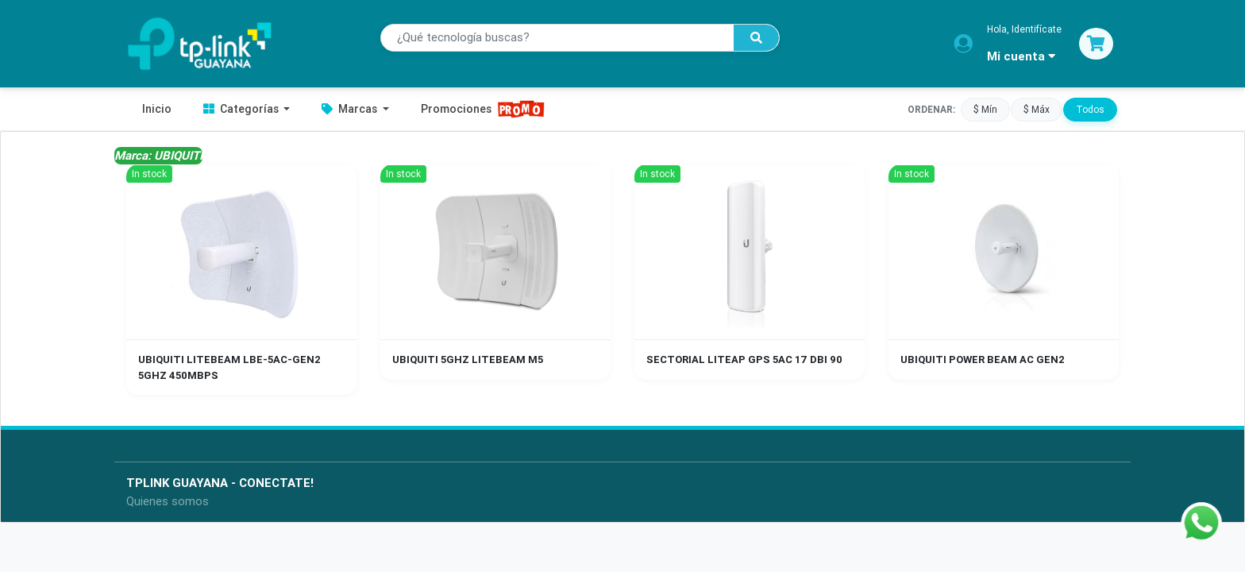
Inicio (157, 109)
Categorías (242, 109)
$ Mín (985, 108)
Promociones (483, 109)
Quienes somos (167, 500)
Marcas (351, 109)
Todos (1090, 108)
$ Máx (1036, 108)
